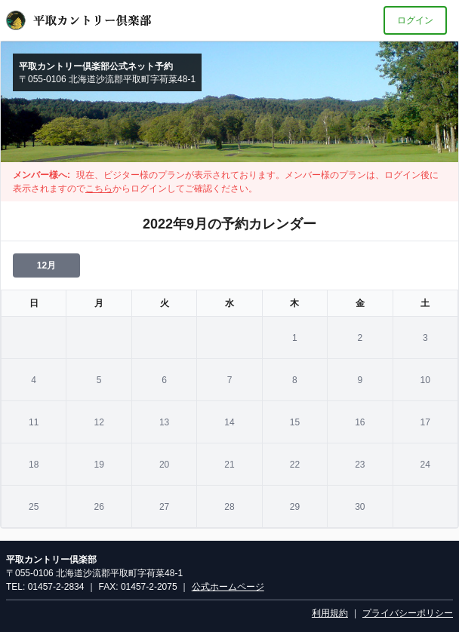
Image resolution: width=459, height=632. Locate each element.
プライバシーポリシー (407, 613)
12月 (46, 265)
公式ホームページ (228, 586)
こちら (98, 188)
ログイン (415, 20)
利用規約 (330, 613)
